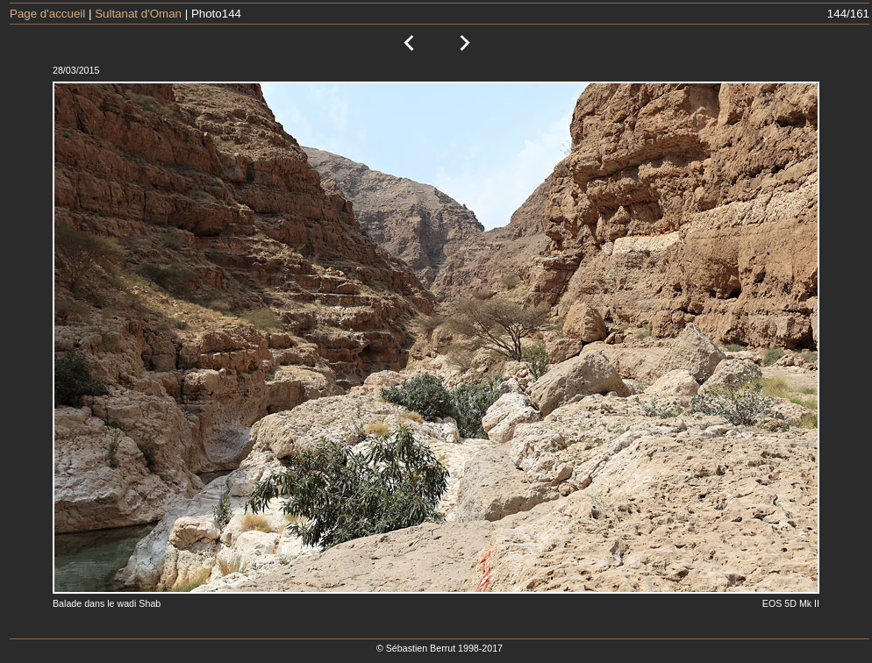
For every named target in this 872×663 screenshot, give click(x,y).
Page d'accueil (47, 13)
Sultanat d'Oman (138, 13)
